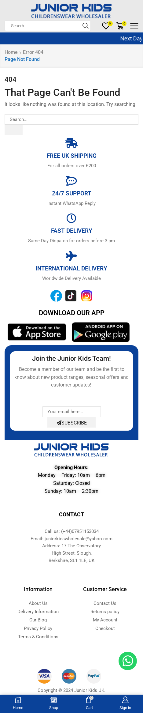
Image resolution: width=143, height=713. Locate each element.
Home (11, 52)
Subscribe (72, 423)
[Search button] (85, 26)
